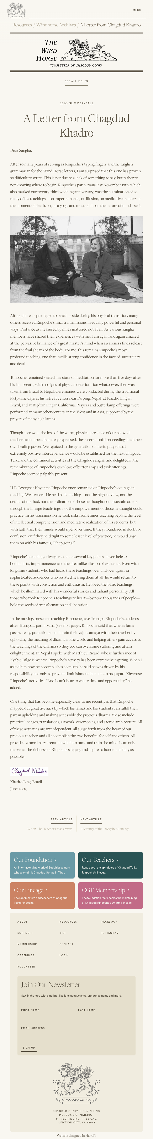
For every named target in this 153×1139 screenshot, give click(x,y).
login (64, 955)
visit (63, 932)
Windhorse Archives (56, 25)
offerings (26, 955)
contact (66, 944)
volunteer (26, 966)
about (22, 921)
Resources (22, 25)
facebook (109, 921)
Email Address (33, 1028)
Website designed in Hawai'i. (76, 1135)
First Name (30, 1010)
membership (27, 944)
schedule (25, 932)
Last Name (86, 1010)
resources (68, 921)
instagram (110, 932)
